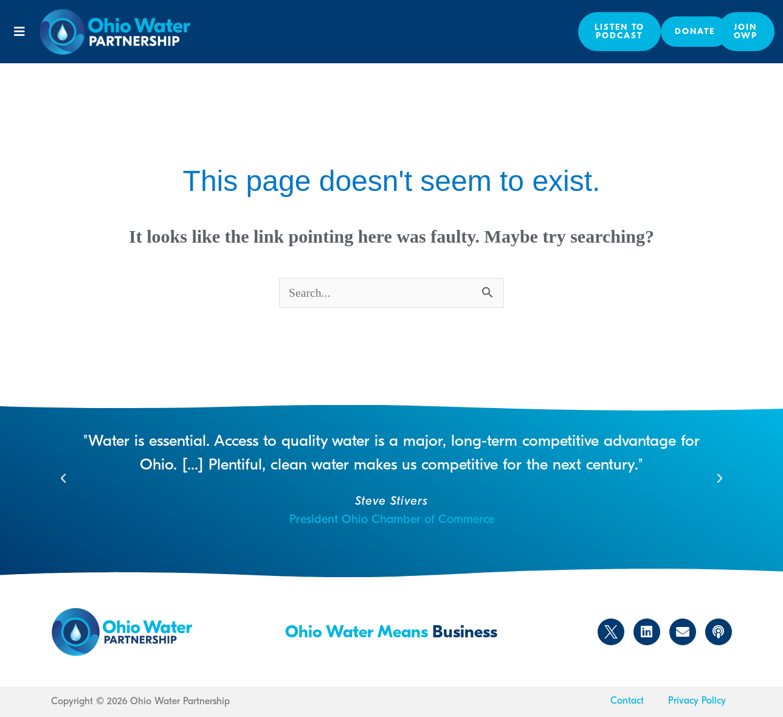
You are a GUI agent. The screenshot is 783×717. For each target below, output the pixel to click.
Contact (627, 700)
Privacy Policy (697, 700)
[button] (19, 31)
